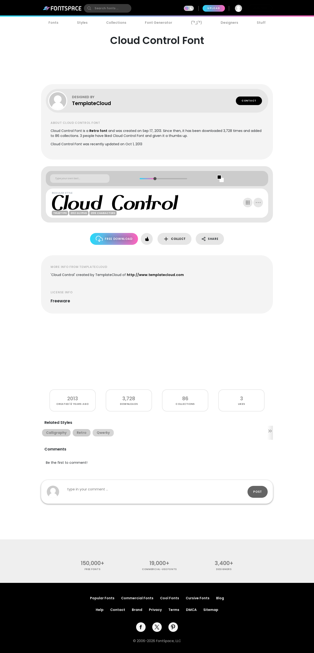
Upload (213, 8)
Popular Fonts (102, 598)
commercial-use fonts (159, 569)
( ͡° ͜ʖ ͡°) (196, 22)
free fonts (92, 569)
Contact (249, 100)
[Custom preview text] (79, 178)
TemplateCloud (91, 103)
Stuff (261, 22)
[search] (107, 8)
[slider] (154, 178)
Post (257, 492)
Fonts (53, 22)
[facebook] (141, 627)
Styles (82, 22)
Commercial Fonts (137, 598)
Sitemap (210, 609)
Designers (229, 22)
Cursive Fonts (197, 598)
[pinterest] (173, 627)
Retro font (98, 130)
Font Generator (158, 22)
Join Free (260, 8)
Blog (220, 598)
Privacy (155, 609)
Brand (137, 609)
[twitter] (157, 627)
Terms (173, 609)
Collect (174, 239)
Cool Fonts (169, 598)
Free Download (114, 239)
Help (100, 609)
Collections (116, 22)
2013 (72, 398)
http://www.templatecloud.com (155, 274)
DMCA (191, 609)
